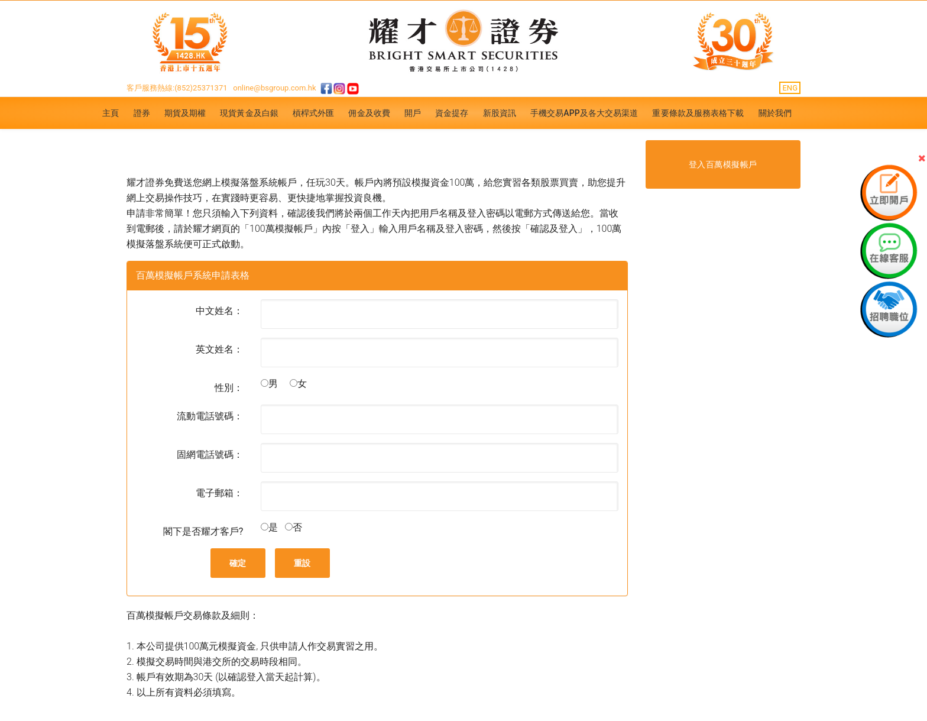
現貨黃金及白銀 (249, 113)
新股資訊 (499, 113)
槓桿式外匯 (314, 113)
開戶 (412, 113)
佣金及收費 (369, 113)
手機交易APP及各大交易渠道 (584, 113)
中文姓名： (219, 310)
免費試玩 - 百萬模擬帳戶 (230, 152)
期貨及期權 (185, 113)
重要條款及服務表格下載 (698, 113)
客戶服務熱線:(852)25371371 (177, 87)
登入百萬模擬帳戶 (723, 164)
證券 (142, 113)
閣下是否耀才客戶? (203, 531)
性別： (229, 387)
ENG (790, 87)
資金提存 (451, 113)
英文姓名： (219, 349)
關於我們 (775, 113)
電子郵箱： (219, 493)
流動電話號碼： (210, 416)
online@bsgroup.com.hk (274, 87)
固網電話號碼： (210, 454)
